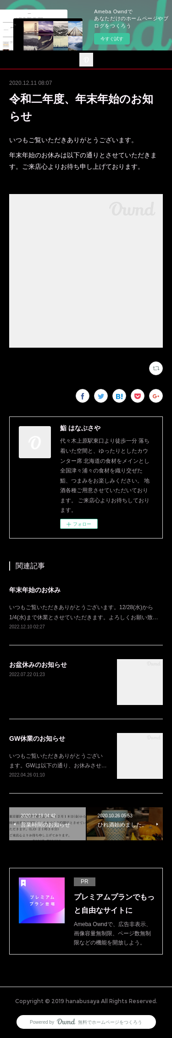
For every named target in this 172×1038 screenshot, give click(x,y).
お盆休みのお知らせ (38, 664)
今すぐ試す (111, 38)
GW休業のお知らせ (37, 738)
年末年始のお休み (35, 590)
